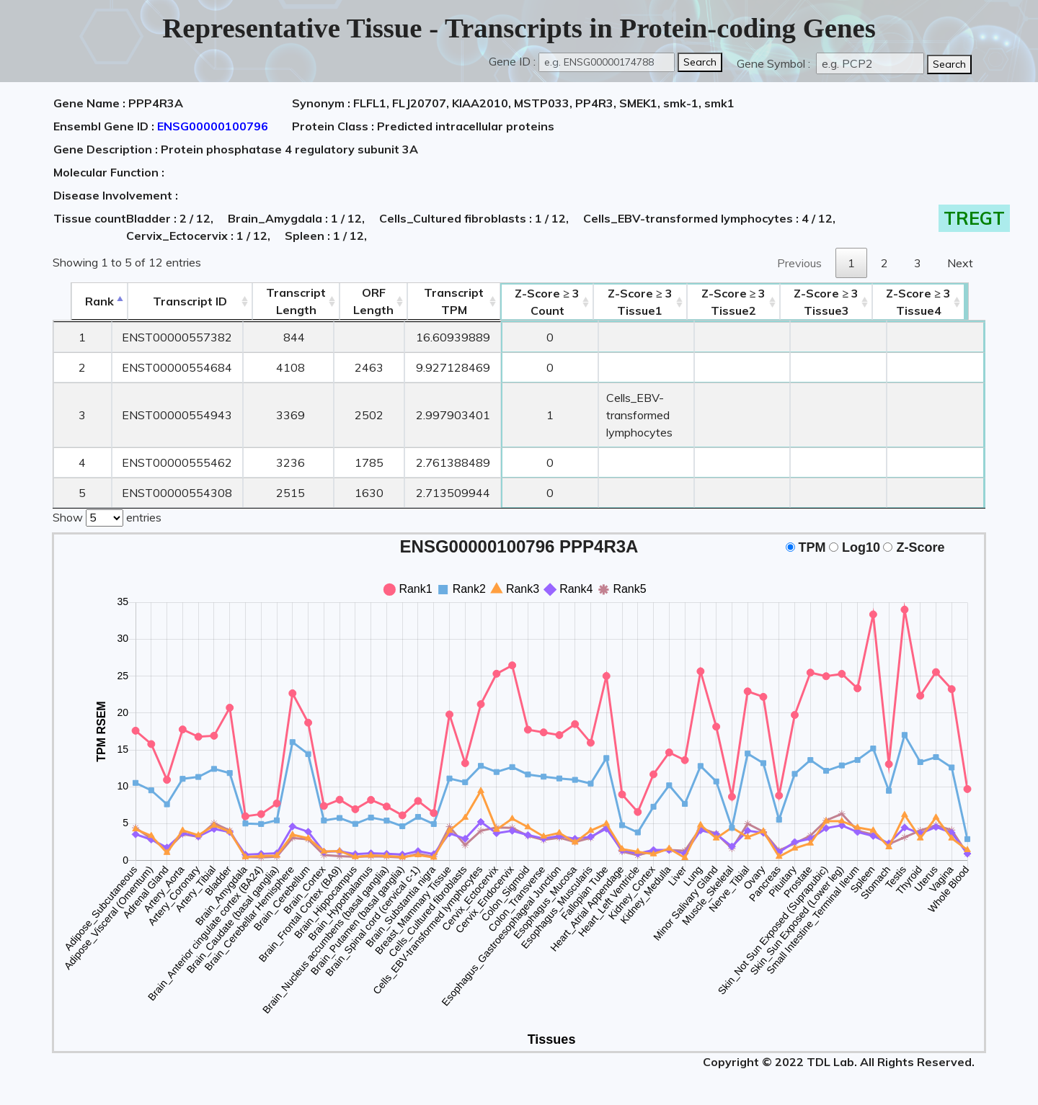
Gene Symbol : (775, 63)
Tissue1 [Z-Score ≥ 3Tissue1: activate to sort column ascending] (632, 302)
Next (960, 263)
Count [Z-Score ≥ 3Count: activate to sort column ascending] (531, 302)
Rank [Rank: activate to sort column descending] (81, 301)
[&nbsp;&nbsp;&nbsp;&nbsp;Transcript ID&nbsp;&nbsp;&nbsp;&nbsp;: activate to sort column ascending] (173, 301)
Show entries (107, 516)
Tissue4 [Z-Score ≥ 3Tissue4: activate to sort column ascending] (938, 302)
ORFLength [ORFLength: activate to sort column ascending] (357, 301)
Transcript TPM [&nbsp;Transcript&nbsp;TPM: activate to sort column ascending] (437, 301)
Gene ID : (512, 61)
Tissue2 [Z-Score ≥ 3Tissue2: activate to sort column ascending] (743, 302)
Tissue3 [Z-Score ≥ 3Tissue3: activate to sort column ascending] (845, 302)
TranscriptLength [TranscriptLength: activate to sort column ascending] (279, 301)
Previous (799, 263)
